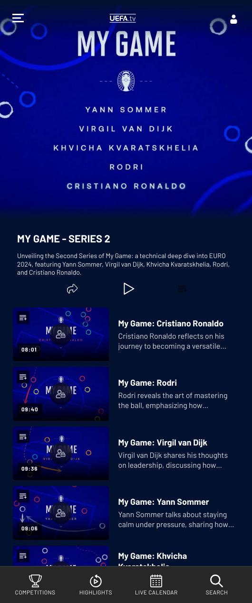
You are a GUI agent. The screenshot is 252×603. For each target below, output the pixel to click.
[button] (18, 19)
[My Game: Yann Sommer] (123, 512)
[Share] (72, 289)
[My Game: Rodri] (123, 393)
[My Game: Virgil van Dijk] (123, 453)
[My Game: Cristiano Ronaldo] (123, 334)
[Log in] (234, 19)
